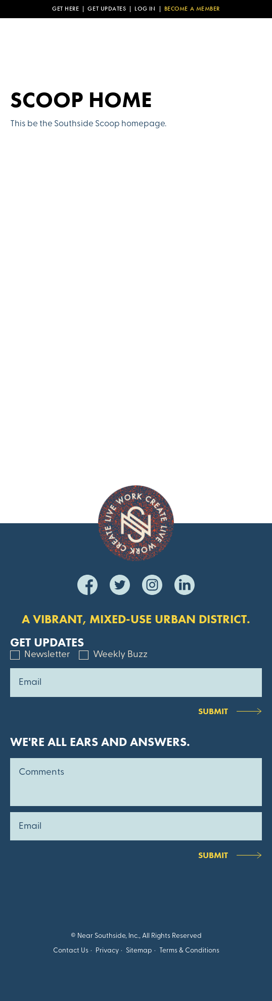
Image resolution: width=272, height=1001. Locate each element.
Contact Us (70, 950)
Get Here (65, 9)
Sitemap (139, 950)
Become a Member (192, 9)
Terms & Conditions (189, 950)
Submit (213, 711)
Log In (144, 9)
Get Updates (106, 9)
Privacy (107, 950)
